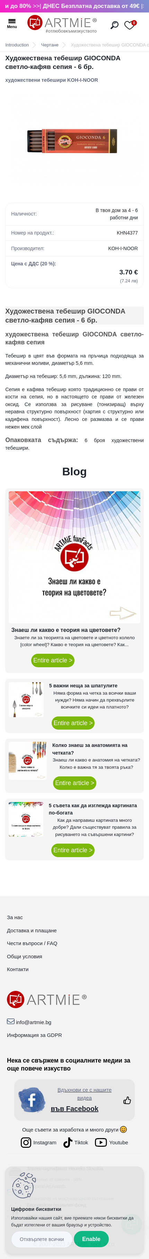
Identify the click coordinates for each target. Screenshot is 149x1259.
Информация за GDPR (34, 1035)
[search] (114, 25)
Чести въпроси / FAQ (32, 943)
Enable (91, 1239)
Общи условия (24, 956)
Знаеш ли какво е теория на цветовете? (66, 630)
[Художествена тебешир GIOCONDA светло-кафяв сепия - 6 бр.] (74, 140)
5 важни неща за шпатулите (83, 685)
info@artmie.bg (33, 1022)
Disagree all (42, 1239)
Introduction (17, 44)
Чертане (50, 44)
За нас (15, 917)
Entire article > (52, 660)
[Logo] (62, 24)
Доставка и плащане (32, 930)
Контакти (17, 969)
